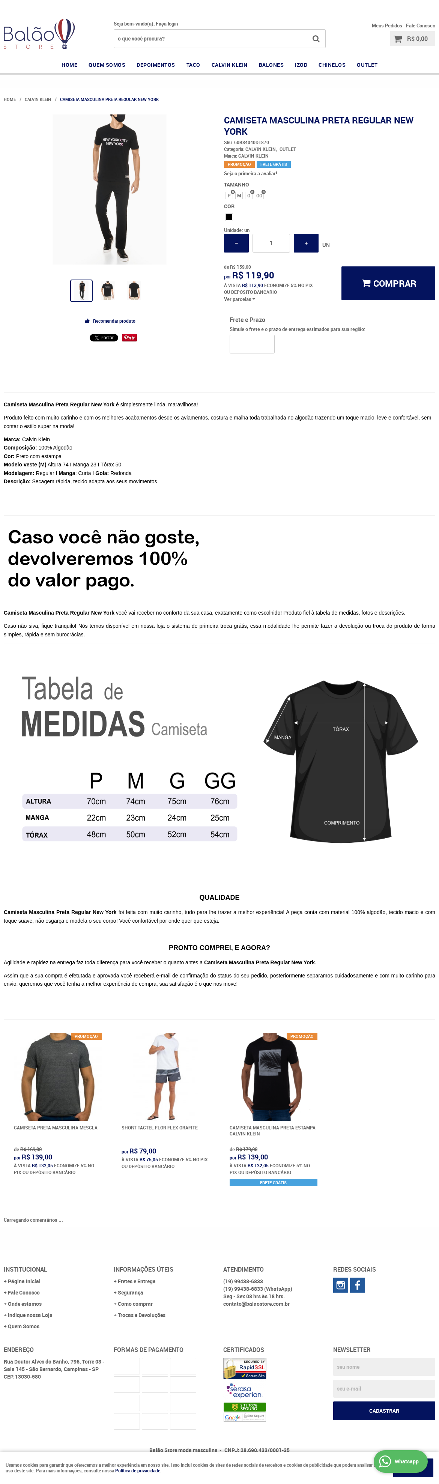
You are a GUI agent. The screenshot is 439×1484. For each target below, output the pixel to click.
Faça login (167, 23)
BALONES (271, 64)
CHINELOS (332, 64)
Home (69, 64)
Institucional (25, 1269)
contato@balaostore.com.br (256, 1303)
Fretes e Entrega (137, 1281)
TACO (193, 64)
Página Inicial (24, 1281)
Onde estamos (25, 1303)
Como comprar (135, 1303)
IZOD (301, 64)
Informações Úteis (143, 1269)
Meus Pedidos (387, 25)
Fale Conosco (420, 25)
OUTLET (367, 64)
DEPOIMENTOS (156, 64)
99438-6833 (354, 6)
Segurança (130, 1292)
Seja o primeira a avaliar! (250, 173)
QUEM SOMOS (107, 64)
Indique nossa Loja (30, 1315)
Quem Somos (23, 1326)
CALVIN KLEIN (230, 64)
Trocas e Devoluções (141, 1315)
